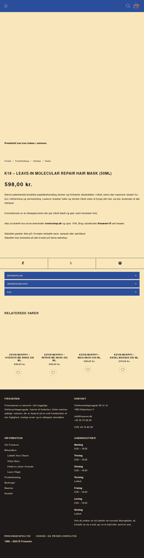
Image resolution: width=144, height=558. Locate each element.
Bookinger (9, 482)
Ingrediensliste (17, 283)
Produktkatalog (22, 161)
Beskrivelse (15, 275)
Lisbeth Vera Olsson (18, 455)
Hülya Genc (13, 461)
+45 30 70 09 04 (82, 420)
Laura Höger (14, 471)
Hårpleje (37, 161)
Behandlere (10, 450)
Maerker (8, 488)
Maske (48, 161)
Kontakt (8, 493)
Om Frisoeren (11, 444)
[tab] (72, 276)
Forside (7, 161)
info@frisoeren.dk (83, 416)
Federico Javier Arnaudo (20, 466)
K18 (9, 292)
